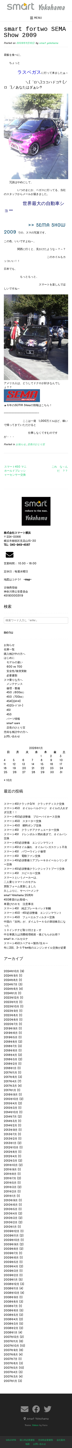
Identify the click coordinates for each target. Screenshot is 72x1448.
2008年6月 (11, 1310)
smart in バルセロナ (16, 938)
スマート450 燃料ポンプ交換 (22, 825)
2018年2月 (10, 1063)
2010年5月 (10, 1209)
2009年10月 (12, 1239)
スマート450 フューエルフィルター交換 (29, 917)
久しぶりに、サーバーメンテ (21, 890)
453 (8, 714)
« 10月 (8, 780)
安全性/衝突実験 (15, 671)
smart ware (12, 723)
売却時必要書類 (45, 1440)
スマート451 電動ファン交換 (22, 855)
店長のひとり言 (36, 444)
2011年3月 (10, 1187)
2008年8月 (11, 1301)
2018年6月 (10, 1050)
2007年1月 (10, 1380)
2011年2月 (10, 1191)
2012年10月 (11, 1147)
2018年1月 (10, 1068)
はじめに (9, 657)
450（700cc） (14, 696)
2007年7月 (10, 1358)
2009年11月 (11, 1235)
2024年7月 (10, 984)
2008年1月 (10, 1332)
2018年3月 (10, 1059)
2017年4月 (10, 1081)
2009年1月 (11, 1279)
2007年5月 (11, 1367)
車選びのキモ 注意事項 (20, 904)
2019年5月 (10, 1037)
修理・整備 (12, 688)
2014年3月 (10, 1121)
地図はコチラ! (17, 579)
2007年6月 (11, 1363)
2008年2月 (11, 1328)
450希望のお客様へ (16, 899)
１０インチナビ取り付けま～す (22, 930)
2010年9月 (11, 1200)
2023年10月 (11, 1006)
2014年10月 (11, 1112)
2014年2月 (10, 1125)
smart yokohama (48, 43)
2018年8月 (10, 1041)
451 (7, 709)
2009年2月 (11, 1275)
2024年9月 (11, 975)
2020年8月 (11, 1019)
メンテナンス (13, 683)
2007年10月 (11, 1345)
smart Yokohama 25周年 (18, 895)
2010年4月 (10, 1213)
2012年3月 (10, 1160)
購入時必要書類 (27, 1440)
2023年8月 (11, 1015)
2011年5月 (10, 1182)
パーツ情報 (12, 718)
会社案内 (61, 1440)
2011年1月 (10, 1195)
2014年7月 (10, 1116)
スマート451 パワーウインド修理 (25, 851)
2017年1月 (10, 1090)
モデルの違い (13, 662)
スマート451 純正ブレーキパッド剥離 (27, 908)
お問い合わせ (12, 736)
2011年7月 (10, 1178)
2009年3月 (11, 1270)
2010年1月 (10, 1226)
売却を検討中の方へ (16, 731)
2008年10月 (11, 1292)
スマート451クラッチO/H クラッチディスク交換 (34, 803)
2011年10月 (11, 1165)
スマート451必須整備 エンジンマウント (29, 842)
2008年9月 (11, 1297)
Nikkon (35, 1425)
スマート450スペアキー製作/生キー (26, 943)
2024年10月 (11, 971)
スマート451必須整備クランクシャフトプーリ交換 (34, 868)
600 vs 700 (13, 666)
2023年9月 (11, 1010)
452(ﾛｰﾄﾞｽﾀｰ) (13, 705)
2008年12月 (11, 1284)
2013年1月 (10, 1143)
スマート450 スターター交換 (22, 821)
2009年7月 (11, 1253)
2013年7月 (10, 1134)
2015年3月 (10, 1107)
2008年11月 (11, 1288)
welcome (11, 1440)
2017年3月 (10, 1085)
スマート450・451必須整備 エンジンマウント (33, 912)
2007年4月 (11, 1372)
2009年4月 (11, 1266)
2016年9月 (11, 1094)
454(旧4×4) (12, 701)
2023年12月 (11, 997)
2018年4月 (10, 1054)
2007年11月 (11, 1341)
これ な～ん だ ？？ (60, 468)
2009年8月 (11, 1248)
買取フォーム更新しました (20, 886)
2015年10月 (11, 1099)
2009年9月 (11, 1244)
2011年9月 (10, 1169)
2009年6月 (11, 1257)
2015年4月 (10, 1103)
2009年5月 (11, 1262)
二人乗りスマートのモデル (20, 881)
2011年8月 (10, 1173)
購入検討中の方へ (14, 653)
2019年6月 (11, 1032)
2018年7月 (10, 1046)
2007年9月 (11, 1350)
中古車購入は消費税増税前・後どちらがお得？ (32, 934)
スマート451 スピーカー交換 (22, 873)
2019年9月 (11, 1028)
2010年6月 (11, 1204)
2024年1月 (10, 993)
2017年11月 (10, 1072)
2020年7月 (11, 1024)
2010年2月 (10, 1222)
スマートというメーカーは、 (21, 877)
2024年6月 (11, 988)
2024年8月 (11, 980)
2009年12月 (11, 1231)
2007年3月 (11, 1376)
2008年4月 (11, 1319)
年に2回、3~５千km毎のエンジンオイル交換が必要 (35, 947)
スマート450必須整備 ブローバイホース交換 (32, 816)
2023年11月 (11, 1002)
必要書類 (10, 675)
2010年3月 (10, 1217)
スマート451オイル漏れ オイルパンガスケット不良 (35, 847)
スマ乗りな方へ (13, 679)
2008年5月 (11, 1314)
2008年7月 (11, 1306)
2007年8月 (11, 1354)
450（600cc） (15, 692)
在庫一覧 (9, 649)
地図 (27, 1444)
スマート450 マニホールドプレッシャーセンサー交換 (15, 470)
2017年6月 (10, 1076)
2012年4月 (10, 1156)
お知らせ (21, 444)
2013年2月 (10, 1138)
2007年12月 (11, 1336)
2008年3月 (11, 1323)
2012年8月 (10, 1151)
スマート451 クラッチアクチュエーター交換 (31, 829)
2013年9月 (10, 1129)
